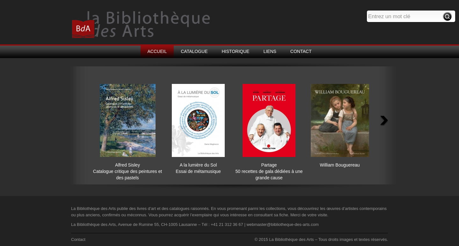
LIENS (269, 51)
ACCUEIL (157, 51)
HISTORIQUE (236, 51)
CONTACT (301, 51)
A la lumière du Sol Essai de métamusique (198, 165)
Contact (78, 239)
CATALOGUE (194, 51)
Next (384, 121)
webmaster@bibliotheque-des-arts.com (282, 224)
